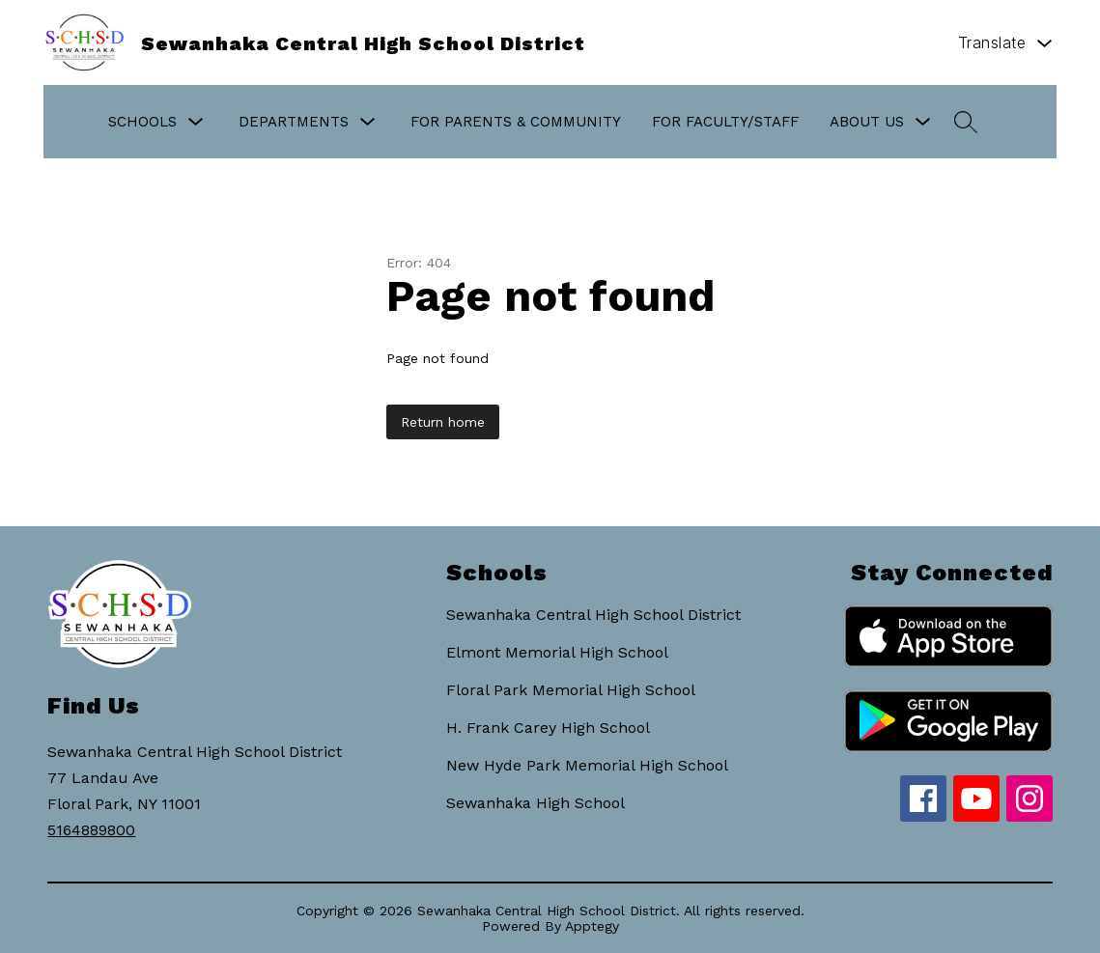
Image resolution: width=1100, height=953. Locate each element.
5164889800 (91, 830)
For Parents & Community (515, 121)
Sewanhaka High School (535, 803)
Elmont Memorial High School (557, 652)
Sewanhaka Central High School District (593, 614)
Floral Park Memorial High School (570, 690)
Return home (443, 422)
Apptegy (592, 926)
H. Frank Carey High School (548, 727)
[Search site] (965, 121)
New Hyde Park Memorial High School (587, 765)
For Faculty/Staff (725, 121)
